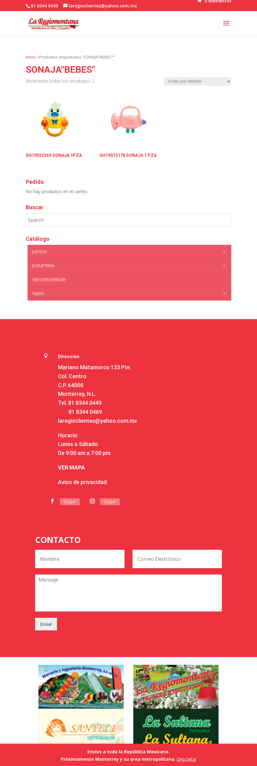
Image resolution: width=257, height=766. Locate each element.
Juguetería (130, 265)
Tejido (130, 293)
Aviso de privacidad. (83, 482)
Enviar (46, 624)
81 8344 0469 (85, 412)
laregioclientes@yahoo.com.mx (97, 421)
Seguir (70, 501)
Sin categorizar (49, 279)
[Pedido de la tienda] (197, 81)
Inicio (30, 57)
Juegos (130, 251)
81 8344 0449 (85, 403)
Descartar (187, 759)
